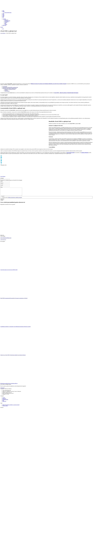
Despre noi (6, 19)
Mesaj (1, 187)
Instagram (2, 178)
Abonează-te (2, 389)
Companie (4, 18)
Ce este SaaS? (4, 86)
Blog (5, 23)
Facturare (6, 90)
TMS (3, 13)
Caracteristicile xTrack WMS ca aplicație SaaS (10, 87)
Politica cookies (5, 407)
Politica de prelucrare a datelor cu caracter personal (10, 406)
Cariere (6, 22)
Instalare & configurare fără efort (10, 89)
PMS (3, 16)
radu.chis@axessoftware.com (5, 239)
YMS (3, 15)
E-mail (1, 185)
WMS (3, 11)
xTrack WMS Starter (8, 12)
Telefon (1, 183)
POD (3, 14)
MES (3, 10)
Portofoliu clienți (7, 20)
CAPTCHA (2, 200)
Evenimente (6, 21)
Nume (1, 181)
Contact (6, 24)
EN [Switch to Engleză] (3, 28)
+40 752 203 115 (3, 241)
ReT (3, 17)
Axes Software (2, 33)
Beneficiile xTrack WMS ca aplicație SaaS (9, 88)
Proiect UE (4, 25)
